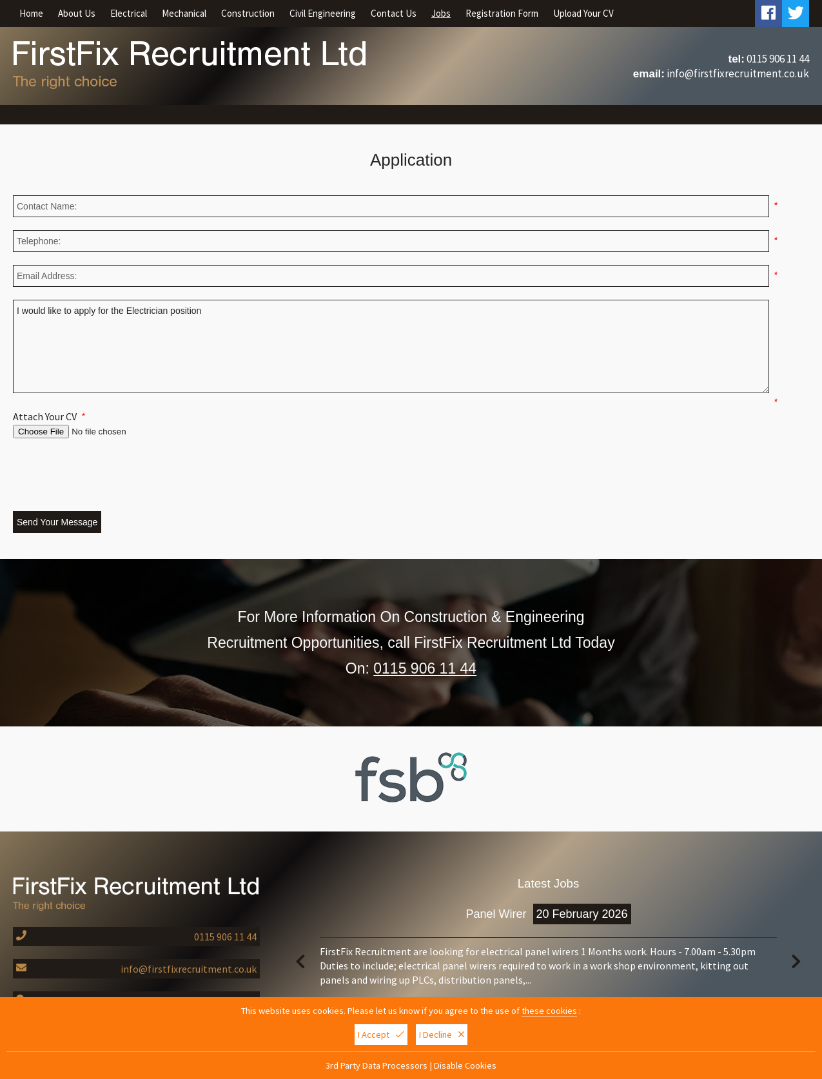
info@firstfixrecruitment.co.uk (738, 73)
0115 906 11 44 (778, 59)
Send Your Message (57, 522)
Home (31, 13)
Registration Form (501, 13)
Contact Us (393, 13)
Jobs (441, 13)
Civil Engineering (322, 13)
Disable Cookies (465, 1065)
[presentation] (111, 476)
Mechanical (184, 13)
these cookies (549, 1010)
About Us (76, 13)
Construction (248, 13)
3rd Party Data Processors (376, 1065)
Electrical (128, 13)
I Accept (381, 1034)
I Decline (441, 1034)
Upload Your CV (583, 13)
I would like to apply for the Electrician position (391, 346)
